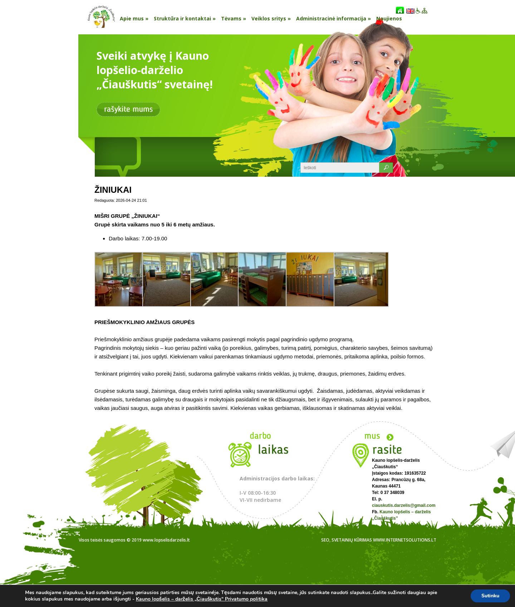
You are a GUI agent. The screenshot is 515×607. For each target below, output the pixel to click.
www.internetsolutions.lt (404, 540)
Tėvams (233, 18)
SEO (325, 540)
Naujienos (389, 18)
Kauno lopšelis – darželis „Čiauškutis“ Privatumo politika (202, 599)
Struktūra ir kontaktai (185, 18)
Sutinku (490, 595)
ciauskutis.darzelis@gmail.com (404, 505)
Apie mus (134, 18)
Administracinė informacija (333, 18)
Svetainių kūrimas (352, 540)
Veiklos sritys (271, 18)
